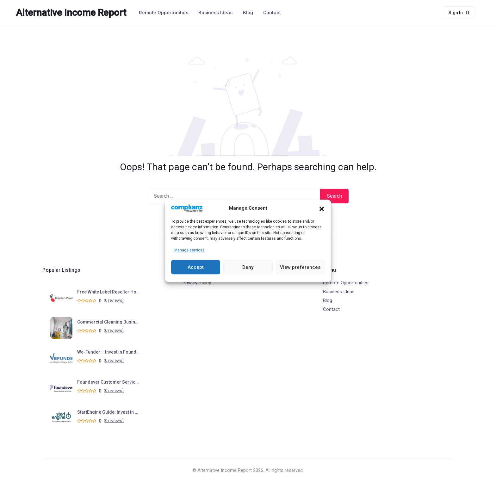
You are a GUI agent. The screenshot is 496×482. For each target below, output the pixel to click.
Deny (247, 267)
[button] (322, 208)
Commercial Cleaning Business (108, 322)
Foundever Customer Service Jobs (108, 382)
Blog (248, 12)
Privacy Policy (197, 283)
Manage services (189, 250)
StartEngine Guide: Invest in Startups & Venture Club (108, 412)
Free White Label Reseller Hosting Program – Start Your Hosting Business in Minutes (108, 292)
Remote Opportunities (163, 12)
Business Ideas (215, 12)
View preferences (300, 267)
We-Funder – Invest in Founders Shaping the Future (108, 352)
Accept (196, 267)
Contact (272, 12)
